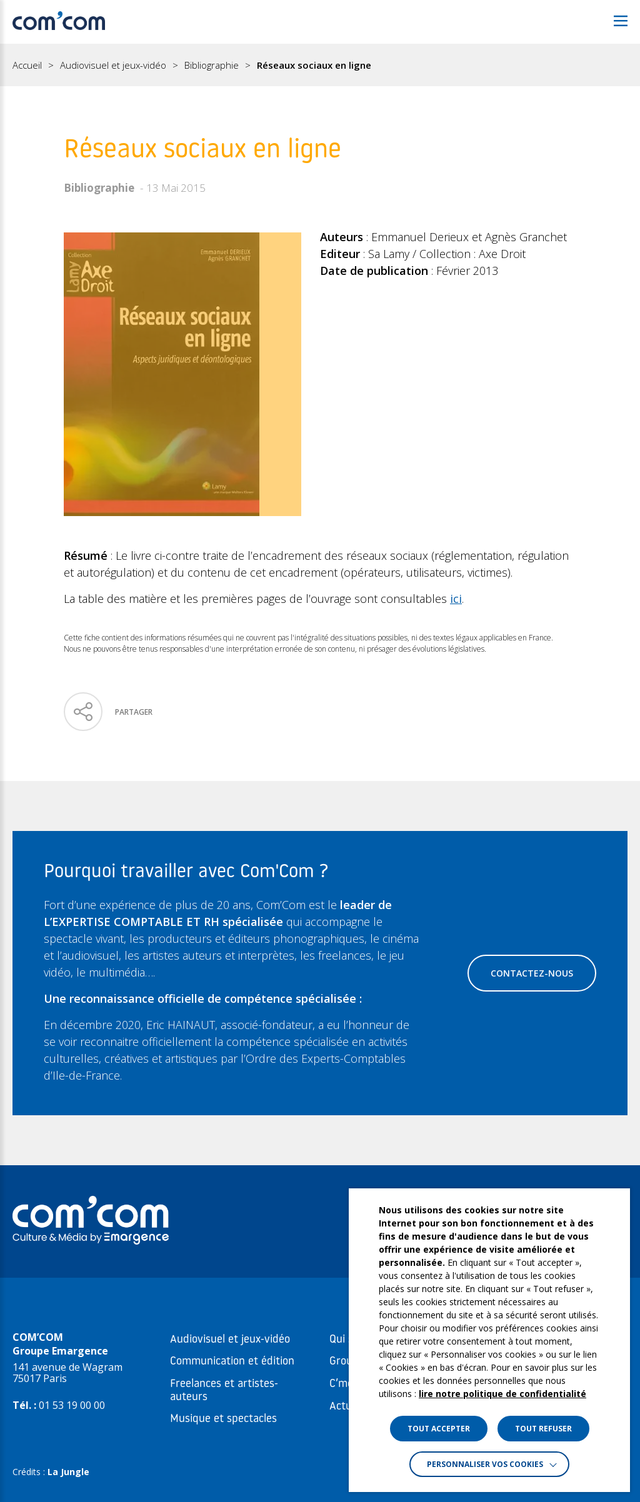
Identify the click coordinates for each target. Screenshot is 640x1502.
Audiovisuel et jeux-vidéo (113, 65)
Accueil (27, 65)
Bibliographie (211, 65)
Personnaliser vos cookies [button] (485, 1464)
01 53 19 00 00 (72, 1405)
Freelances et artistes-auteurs (224, 1390)
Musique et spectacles (223, 1419)
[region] (320, 65)
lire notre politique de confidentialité (502, 1394)
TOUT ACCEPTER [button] (439, 1428)
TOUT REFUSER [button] (543, 1428)
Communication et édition (232, 1362)
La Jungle (68, 1472)
